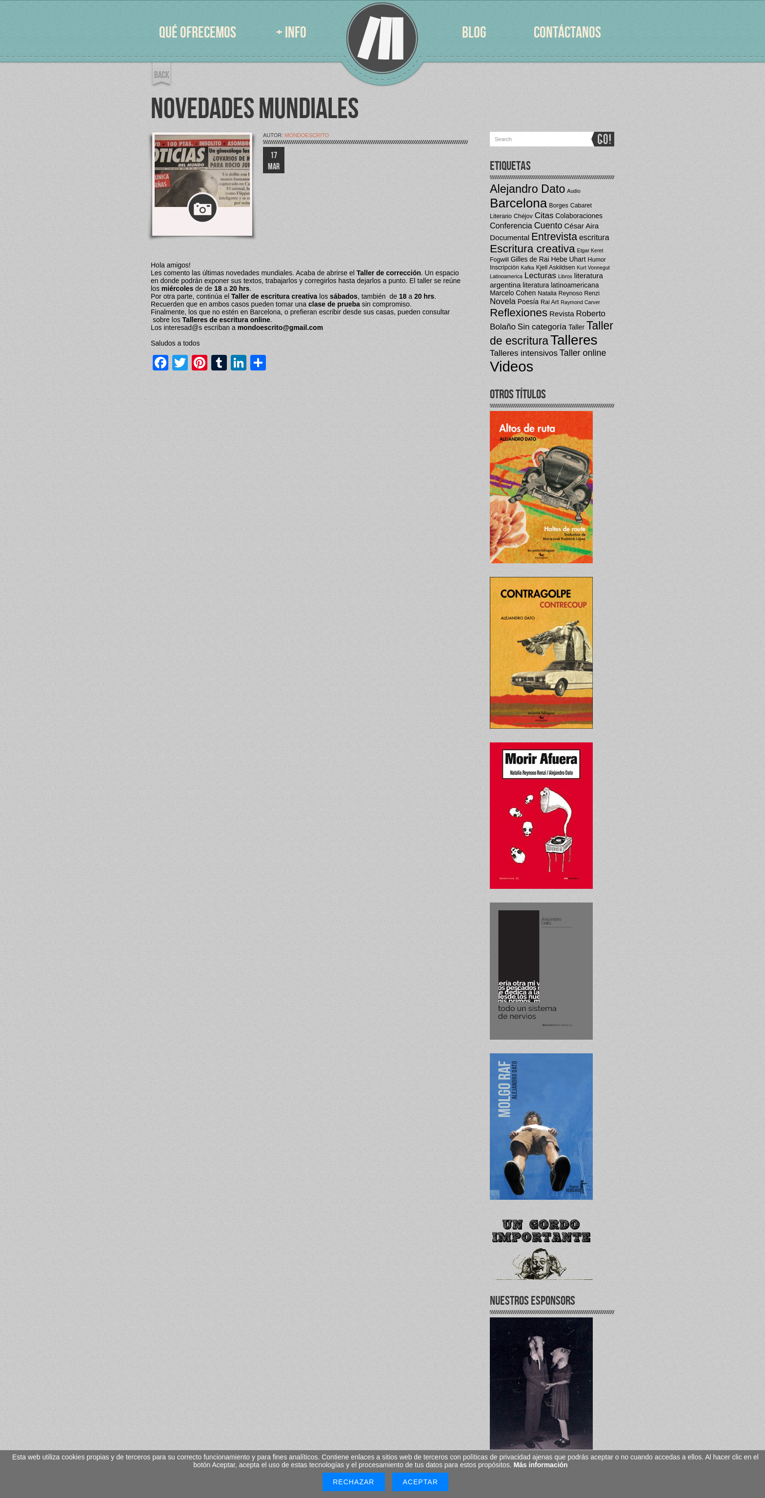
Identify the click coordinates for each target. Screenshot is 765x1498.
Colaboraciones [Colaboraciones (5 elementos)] (579, 216)
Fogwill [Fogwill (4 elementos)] (499, 259)
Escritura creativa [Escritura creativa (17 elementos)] (532, 249)
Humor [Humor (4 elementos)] (596, 259)
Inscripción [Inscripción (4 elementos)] (504, 267)
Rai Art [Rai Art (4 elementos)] (550, 302)
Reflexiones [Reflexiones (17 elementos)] (518, 313)
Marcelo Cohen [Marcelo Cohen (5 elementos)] (513, 293)
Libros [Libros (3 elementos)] (565, 276)
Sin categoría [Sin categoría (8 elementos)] (542, 326)
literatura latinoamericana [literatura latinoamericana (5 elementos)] (561, 285)
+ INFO (291, 32)
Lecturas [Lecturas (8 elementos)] (540, 275)
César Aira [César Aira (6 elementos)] (581, 226)
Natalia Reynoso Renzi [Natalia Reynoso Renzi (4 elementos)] (569, 293)
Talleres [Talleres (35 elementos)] (574, 340)
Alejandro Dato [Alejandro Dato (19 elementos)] (527, 189)
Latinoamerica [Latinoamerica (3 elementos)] (506, 276)
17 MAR (274, 161)
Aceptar (420, 1482)
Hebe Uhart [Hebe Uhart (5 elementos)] (568, 259)
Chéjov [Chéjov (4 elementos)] (523, 216)
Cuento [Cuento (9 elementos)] (548, 225)
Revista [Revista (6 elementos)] (561, 313)
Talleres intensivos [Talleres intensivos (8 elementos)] (524, 353)
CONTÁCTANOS (567, 32)
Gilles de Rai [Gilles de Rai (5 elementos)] (530, 259)
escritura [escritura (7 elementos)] (594, 237)
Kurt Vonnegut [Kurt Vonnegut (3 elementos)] (593, 267)
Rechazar (353, 1482)
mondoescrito (306, 135)
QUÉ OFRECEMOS (197, 32)
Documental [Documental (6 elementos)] (509, 237)
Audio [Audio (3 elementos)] (573, 191)
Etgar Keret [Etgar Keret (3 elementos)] (590, 250)
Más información (540, 1465)
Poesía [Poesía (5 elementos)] (528, 302)
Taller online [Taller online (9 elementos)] (583, 353)
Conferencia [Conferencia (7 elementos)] (511, 225)
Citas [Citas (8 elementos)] (544, 215)
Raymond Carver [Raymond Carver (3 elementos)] (580, 302)
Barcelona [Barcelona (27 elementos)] (518, 203)
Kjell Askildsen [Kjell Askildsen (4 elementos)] (555, 267)
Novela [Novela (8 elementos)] (503, 301)
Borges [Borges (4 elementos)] (558, 205)
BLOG (474, 32)
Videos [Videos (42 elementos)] (511, 366)
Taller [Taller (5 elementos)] (576, 327)
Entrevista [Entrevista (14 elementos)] (554, 236)
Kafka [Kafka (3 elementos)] (527, 267)
